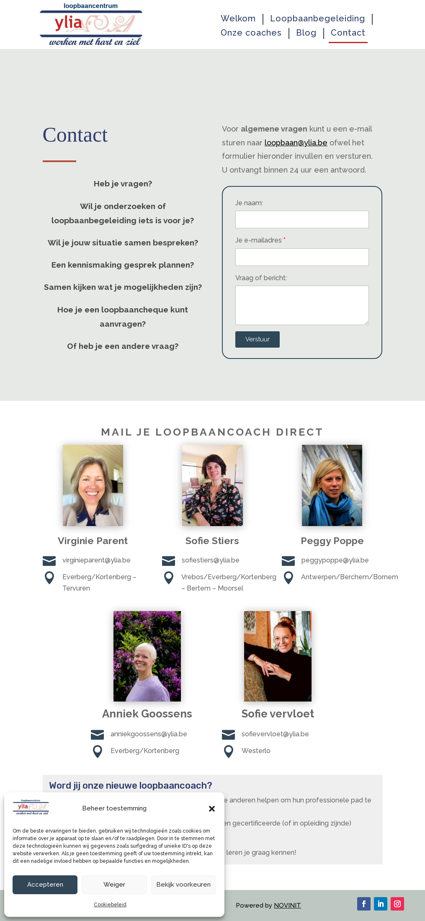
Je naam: (249, 203)
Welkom (238, 18)
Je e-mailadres (258, 240)
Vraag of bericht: (261, 278)
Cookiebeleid (110, 905)
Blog (306, 33)
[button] (212, 809)
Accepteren (45, 884)
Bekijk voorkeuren (183, 884)
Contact (348, 33)
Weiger (114, 884)
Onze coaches (251, 33)
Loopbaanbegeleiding (317, 18)
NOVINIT (287, 905)
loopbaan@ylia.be (296, 142)
